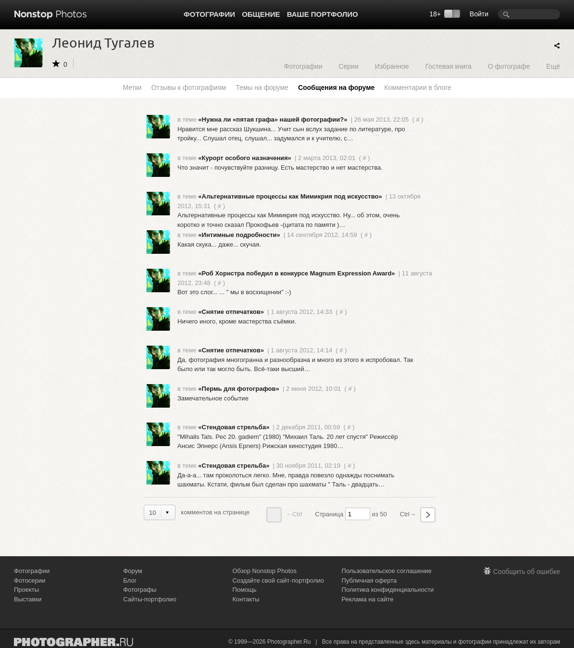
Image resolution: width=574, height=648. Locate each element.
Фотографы (139, 589)
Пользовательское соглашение (387, 570)
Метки (132, 87)
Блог (130, 580)
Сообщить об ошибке (526, 571)
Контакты (245, 599)
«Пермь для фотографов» (238, 388)
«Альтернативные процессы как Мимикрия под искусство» (290, 196)
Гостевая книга (448, 66)
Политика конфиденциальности (388, 589)
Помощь (244, 589)
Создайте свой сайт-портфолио (278, 580)
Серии (348, 66)
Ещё (553, 66)
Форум (132, 570)
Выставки (27, 599)
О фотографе (509, 66)
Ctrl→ (417, 515)
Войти (479, 14)
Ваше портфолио (322, 14)
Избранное (392, 66)
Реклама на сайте (368, 599)
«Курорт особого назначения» (244, 158)
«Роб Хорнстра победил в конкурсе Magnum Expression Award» (296, 273)
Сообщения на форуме (336, 87)
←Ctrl (284, 515)
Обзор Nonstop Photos (264, 570)
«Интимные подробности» (239, 234)
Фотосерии (29, 580)
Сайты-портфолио (149, 599)
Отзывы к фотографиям (188, 87)
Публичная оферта (369, 580)
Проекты (26, 589)
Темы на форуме (262, 87)
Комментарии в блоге (417, 87)
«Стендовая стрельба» (233, 427)
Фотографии (209, 14)
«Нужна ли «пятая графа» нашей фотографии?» (272, 119)
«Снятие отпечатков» (231, 311)
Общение (261, 14)
